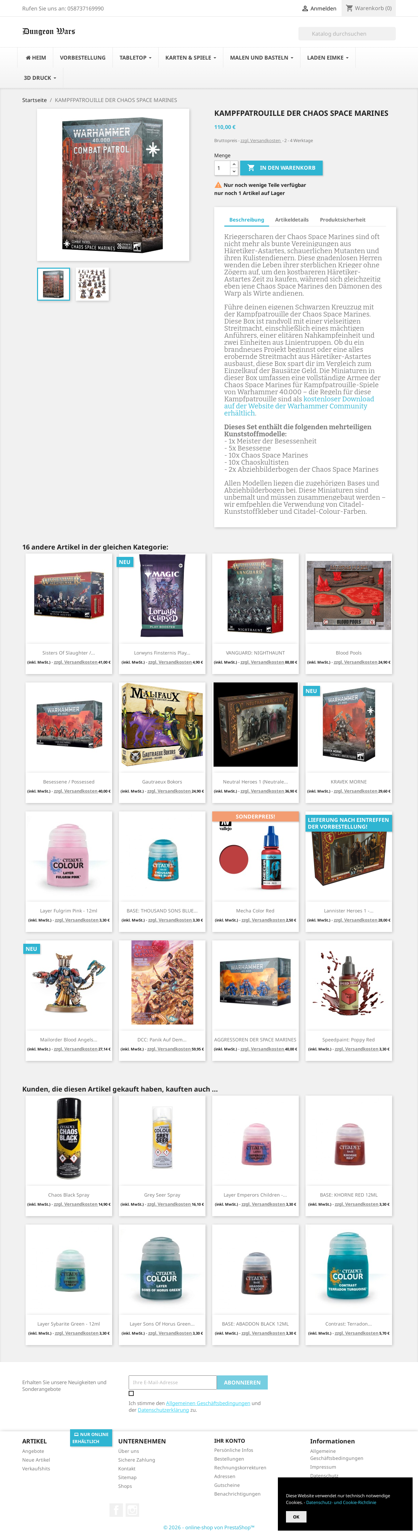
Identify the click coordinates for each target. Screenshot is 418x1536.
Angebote (33, 1451)
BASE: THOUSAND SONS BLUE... (162, 910)
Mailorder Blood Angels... (68, 1039)
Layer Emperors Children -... (255, 1195)
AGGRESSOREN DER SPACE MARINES (255, 1039)
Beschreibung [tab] (246, 219)
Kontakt (126, 1468)
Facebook (116, 1510)
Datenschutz (324, 1475)
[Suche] (347, 33)
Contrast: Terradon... (348, 1324)
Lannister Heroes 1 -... (349, 910)
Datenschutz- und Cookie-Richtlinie (341, 1502)
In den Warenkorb (281, 168)
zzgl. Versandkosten (261, 140)
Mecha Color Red (255, 910)
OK (296, 1517)
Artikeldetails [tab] (292, 219)
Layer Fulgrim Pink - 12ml (68, 910)
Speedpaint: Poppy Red (348, 1039)
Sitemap (127, 1477)
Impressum (323, 1467)
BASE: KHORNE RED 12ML (349, 1195)
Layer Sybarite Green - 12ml (68, 1324)
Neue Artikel (36, 1460)
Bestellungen (229, 1459)
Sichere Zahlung (136, 1460)
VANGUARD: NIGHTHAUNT (255, 652)
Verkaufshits (36, 1468)
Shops (125, 1486)
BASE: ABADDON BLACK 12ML (255, 1324)
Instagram (132, 1510)
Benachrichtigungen (237, 1494)
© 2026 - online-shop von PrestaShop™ (209, 1527)
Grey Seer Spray (162, 1195)
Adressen (224, 1476)
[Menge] (222, 168)
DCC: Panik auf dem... (162, 1039)
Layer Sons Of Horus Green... (162, 1324)
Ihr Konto (229, 1440)
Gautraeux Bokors (162, 781)
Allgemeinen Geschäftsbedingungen (208, 1403)
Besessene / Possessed (69, 781)
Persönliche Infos (233, 1450)
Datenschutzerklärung (163, 1409)
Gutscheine (227, 1485)
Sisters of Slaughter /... (68, 652)
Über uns (128, 1451)
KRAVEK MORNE (349, 781)
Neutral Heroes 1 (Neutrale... (255, 781)
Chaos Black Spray (68, 1195)
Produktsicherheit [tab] (343, 219)
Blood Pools (349, 652)
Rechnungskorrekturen (240, 1467)
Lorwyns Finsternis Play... (162, 652)
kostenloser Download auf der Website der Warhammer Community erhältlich (299, 406)
